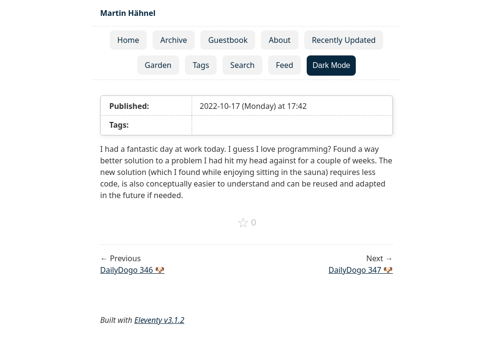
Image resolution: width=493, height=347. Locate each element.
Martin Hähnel (128, 13)
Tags (201, 65)
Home (128, 40)
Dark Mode (331, 65)
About (279, 40)
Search (242, 65)
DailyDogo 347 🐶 (360, 270)
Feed (284, 65)
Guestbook (227, 40)
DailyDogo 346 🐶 (132, 270)
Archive (173, 40)
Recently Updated (344, 40)
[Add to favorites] (246, 223)
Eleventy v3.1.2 (159, 320)
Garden (158, 65)
